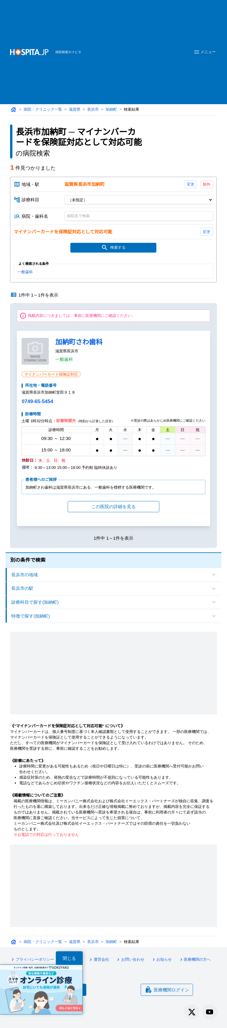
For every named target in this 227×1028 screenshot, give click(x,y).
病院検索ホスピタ (68, 52)
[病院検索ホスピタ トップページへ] (29, 52)
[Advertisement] (136, 43)
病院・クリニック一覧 (43, 109)
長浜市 (93, 109)
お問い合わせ (130, 959)
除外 (207, 184)
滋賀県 (74, 109)
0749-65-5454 (37, 401)
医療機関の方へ (195, 959)
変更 (190, 184)
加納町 (111, 109)
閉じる (69, 958)
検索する (113, 247)
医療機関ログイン (167, 989)
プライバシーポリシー (32, 959)
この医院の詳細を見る (113, 506)
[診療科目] (138, 199)
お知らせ (161, 959)
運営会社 (98, 959)
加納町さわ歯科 (79, 342)
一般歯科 (25, 272)
